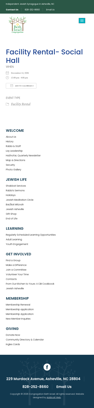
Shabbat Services (16, 185)
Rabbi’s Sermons (15, 190)
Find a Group (13, 260)
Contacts (11, 279)
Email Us (50, 9)
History (9, 141)
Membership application (20, 309)
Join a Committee (16, 269)
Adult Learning (14, 239)
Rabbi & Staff (13, 146)
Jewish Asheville (15, 209)
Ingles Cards (13, 344)
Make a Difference (16, 265)
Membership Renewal (18, 304)
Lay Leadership (14, 151)
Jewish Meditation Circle (19, 200)
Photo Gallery (13, 169)
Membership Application (20, 314)
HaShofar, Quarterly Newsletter (23, 155)
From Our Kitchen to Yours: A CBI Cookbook (30, 283)
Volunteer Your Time (17, 274)
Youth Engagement (17, 244)
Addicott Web (54, 397)
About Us (11, 136)
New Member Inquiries (18, 318)
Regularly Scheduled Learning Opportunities (31, 234)
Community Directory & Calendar (25, 339)
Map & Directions (15, 160)
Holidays (11, 195)
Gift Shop (11, 214)
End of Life (11, 218)
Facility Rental (20, 104)
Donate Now (13, 335)
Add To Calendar (21, 85)
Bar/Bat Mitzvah (15, 204)
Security (10, 165)
